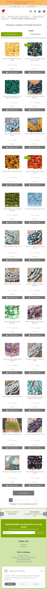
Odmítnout (36, 584)
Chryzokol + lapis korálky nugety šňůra (35, 247)
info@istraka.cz (16, 6)
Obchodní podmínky (23, 559)
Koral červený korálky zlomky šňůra (35, 172)
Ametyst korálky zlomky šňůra (34, 434)
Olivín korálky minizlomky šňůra (12, 434)
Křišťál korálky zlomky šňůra (12, 284)
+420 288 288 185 (30, 6)
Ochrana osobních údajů (23, 561)
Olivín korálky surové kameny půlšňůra (12, 209)
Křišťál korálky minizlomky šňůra (12, 396)
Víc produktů (23, 493)
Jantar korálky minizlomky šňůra (35, 134)
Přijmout (10, 584)
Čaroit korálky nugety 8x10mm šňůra (34, 472)
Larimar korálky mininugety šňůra (12, 134)
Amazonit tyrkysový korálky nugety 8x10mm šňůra (34, 397)
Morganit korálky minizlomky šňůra (35, 359)
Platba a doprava (23, 555)
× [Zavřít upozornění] (44, 2)
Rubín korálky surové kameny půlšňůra (35, 322)
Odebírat (39, 532)
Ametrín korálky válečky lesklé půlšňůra (12, 359)
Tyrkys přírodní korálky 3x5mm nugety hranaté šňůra (12, 97)
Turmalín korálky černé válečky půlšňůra (34, 97)
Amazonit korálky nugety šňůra (12, 472)
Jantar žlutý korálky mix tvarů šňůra (12, 59)
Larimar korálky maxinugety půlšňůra (34, 284)
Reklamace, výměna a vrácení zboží (23, 557)
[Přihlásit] (35, 11)
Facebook (23, 544)
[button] (30, 11)
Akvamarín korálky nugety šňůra (35, 209)
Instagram (23, 546)
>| (36, 500)
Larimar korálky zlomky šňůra (12, 246)
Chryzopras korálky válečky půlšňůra (12, 322)
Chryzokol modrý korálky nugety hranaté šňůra (35, 59)
